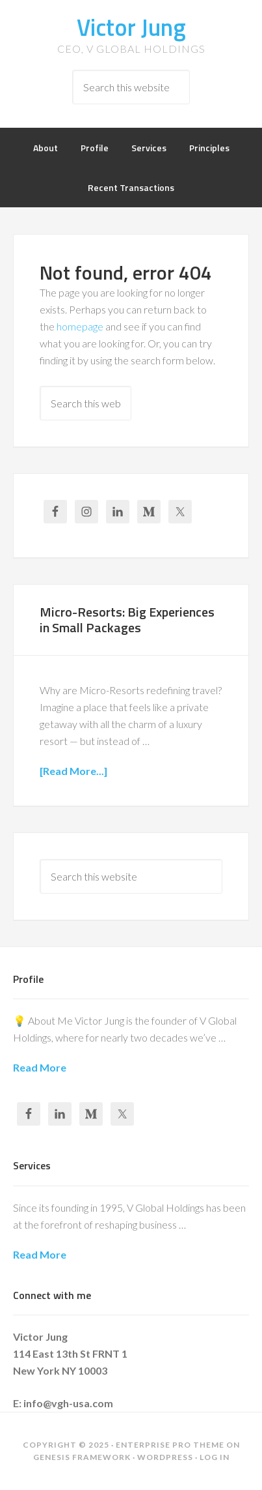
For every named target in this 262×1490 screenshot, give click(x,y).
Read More (39, 1067)
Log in (214, 1457)
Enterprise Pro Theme (170, 1445)
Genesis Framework (82, 1457)
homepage (80, 326)
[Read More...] (73, 771)
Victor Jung (131, 27)
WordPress (165, 1457)
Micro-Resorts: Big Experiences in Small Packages (127, 619)
